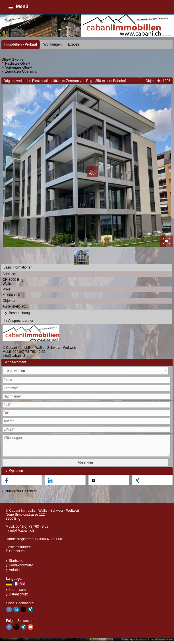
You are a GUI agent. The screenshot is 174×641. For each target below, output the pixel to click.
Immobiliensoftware (160, 639)
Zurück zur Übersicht (21, 71)
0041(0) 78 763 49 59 (29, 352)
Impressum (17, 590)
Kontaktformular (21, 565)
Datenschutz (18, 594)
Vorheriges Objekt (18, 67)
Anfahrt (14, 570)
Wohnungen (52, 44)
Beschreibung (16, 313)
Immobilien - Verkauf (20, 44)
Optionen (13, 471)
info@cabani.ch (14, 356)
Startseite (16, 561)
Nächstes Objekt (17, 63)
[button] (22, 480)
